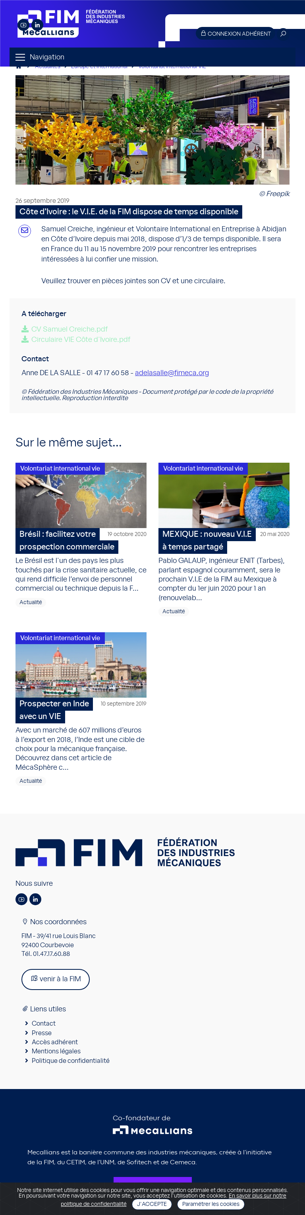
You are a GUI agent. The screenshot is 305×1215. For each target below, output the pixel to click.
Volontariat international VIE (172, 66)
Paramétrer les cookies (210, 1204)
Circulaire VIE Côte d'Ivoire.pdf (80, 339)
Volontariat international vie (60, 468)
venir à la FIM (55, 979)
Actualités (47, 66)
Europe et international (99, 66)
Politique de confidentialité (71, 1061)
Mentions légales (56, 1051)
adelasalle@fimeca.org (172, 373)
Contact (44, 1023)
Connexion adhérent (235, 33)
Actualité (30, 602)
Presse (42, 1033)
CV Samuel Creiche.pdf (69, 329)
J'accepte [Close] (152, 1204)
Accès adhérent (55, 1042)
